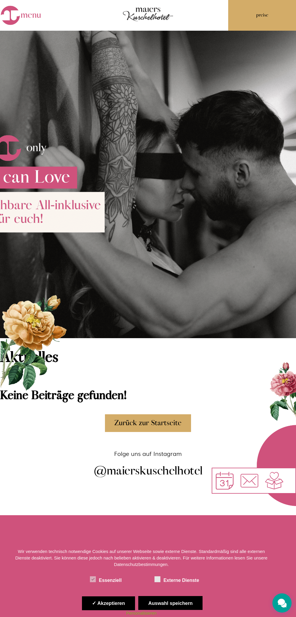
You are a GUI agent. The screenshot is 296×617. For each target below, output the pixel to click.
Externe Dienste (176, 579)
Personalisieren (141, 613)
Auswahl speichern (170, 603)
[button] (249, 480)
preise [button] (262, 15)
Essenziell (105, 579)
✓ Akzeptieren (108, 603)
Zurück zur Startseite (148, 423)
